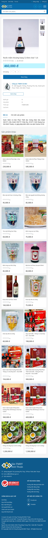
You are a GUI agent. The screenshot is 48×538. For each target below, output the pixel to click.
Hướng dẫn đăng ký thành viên (35, 484)
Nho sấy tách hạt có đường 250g (12, 195)
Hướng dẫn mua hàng (33, 489)
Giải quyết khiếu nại (6, 507)
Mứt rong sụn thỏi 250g (9, 265)
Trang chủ (4, 1)
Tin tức (16, 1)
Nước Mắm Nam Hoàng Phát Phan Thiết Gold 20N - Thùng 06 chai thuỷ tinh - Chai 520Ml (35, 371)
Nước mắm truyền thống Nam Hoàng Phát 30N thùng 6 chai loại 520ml (35, 409)
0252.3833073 (8, 476)
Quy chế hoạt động (6, 502)
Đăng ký (43, 1)
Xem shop (13, 94)
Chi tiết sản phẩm (17, 115)
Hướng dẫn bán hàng (33, 492)
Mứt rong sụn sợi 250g (32, 231)
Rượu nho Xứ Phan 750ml (10, 299)
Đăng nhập (35, 1)
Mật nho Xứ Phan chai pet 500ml (35, 265)
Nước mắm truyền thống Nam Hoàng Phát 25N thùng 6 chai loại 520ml (12, 409)
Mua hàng (24, 77)
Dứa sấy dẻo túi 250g (32, 299)
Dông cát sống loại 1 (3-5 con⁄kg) (35, 446)
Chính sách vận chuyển (7, 509)
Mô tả (5, 115)
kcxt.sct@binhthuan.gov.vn (11, 474)
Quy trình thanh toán (7, 512)
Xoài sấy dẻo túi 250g (9, 334)
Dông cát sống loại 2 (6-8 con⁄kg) (12, 446)
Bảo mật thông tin (6, 505)
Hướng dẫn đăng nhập (33, 487)
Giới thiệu (10, 1)
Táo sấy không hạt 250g (9, 231)
